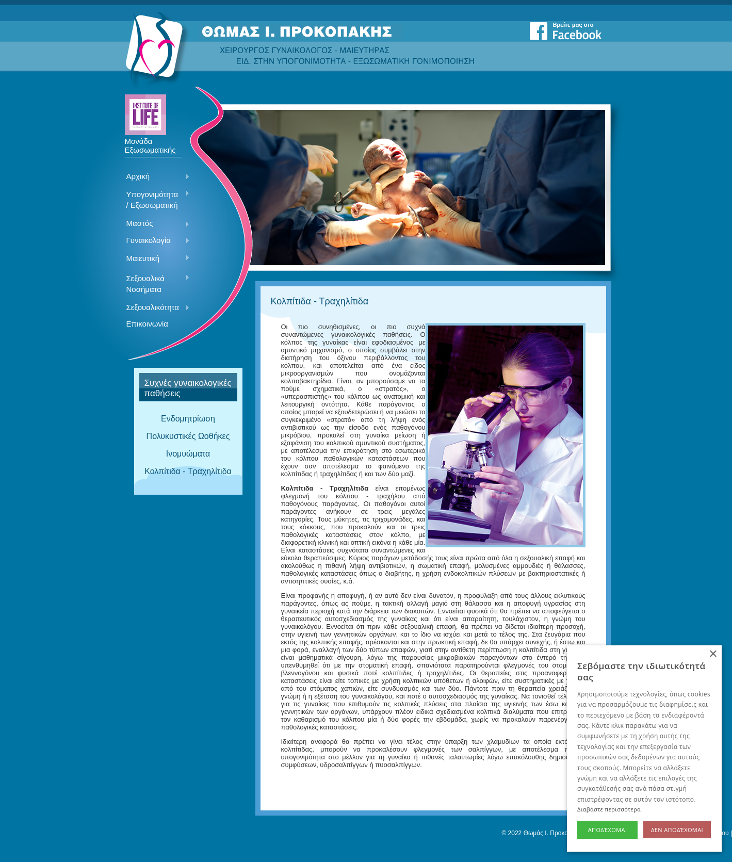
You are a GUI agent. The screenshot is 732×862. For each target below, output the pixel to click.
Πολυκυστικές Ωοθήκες (188, 436)
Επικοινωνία (147, 323)
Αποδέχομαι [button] (607, 830)
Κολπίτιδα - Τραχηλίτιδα (188, 471)
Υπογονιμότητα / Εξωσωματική (154, 199)
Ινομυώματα (188, 453)
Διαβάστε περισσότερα (609, 809)
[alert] (644, 748)
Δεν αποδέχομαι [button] (677, 830)
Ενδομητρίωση (188, 418)
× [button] (713, 654)
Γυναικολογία (154, 241)
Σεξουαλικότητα (154, 308)
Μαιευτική (154, 259)
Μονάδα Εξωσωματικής (150, 141)
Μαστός (154, 224)
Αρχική (154, 177)
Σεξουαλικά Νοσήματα (154, 284)
